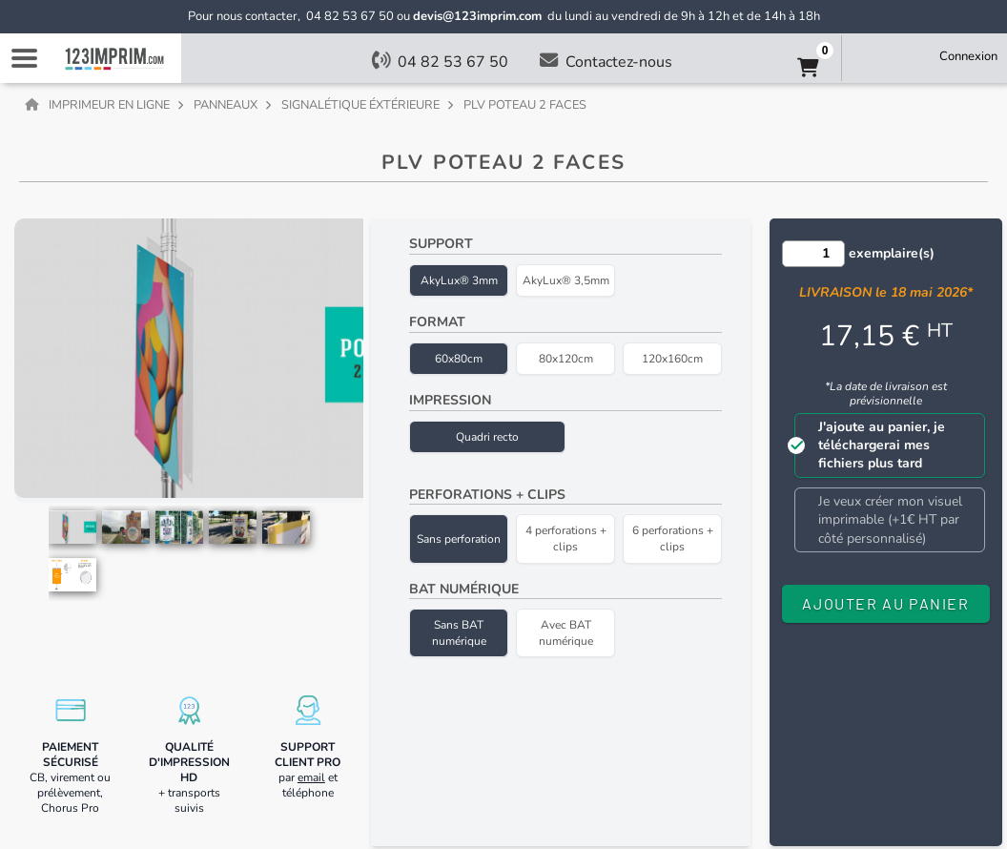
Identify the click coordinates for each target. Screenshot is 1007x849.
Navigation (24, 58)
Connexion (968, 56)
